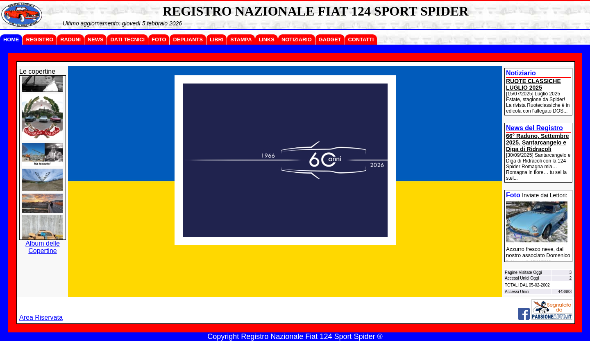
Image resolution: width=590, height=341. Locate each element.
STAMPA (241, 39)
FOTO (159, 39)
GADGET (330, 39)
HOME (11, 39)
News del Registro (534, 127)
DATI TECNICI (127, 39)
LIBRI (216, 39)
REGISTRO (39, 39)
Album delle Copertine (42, 247)
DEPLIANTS (188, 39)
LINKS (266, 39)
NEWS (95, 39)
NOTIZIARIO (296, 39)
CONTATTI (361, 39)
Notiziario (521, 73)
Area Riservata (41, 317)
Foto (513, 195)
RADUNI (70, 39)
